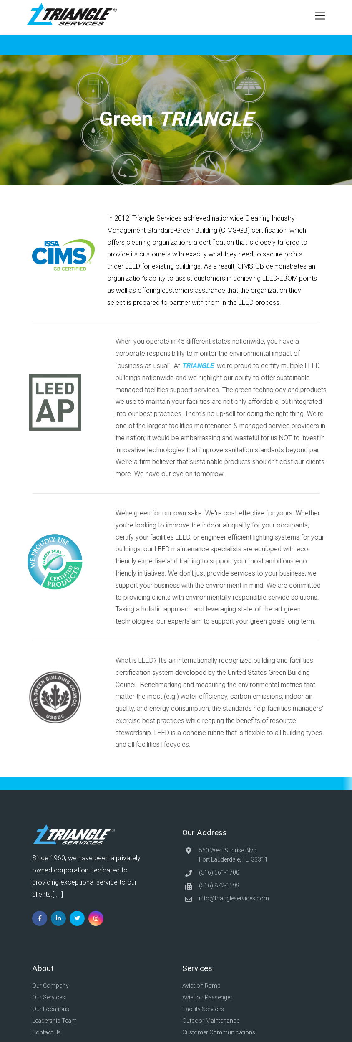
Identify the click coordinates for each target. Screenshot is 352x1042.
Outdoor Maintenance (213, 1020)
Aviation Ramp (203, 985)
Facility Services (205, 1009)
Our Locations (52, 1009)
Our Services (50, 997)
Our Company (52, 985)
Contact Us (48, 1032)
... (58, 894)
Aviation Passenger (208, 997)
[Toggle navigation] (317, 16)
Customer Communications (220, 1032)
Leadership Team (56, 1020)
